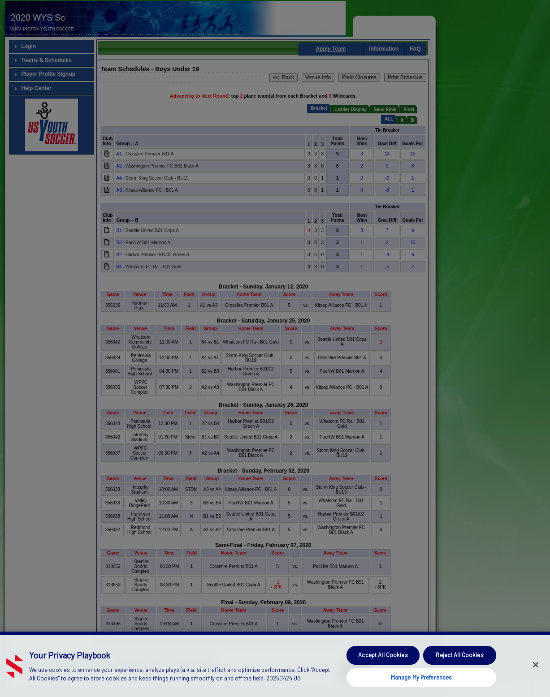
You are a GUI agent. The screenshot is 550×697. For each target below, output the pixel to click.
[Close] (536, 678)
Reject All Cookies (459, 668)
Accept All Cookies (382, 668)
